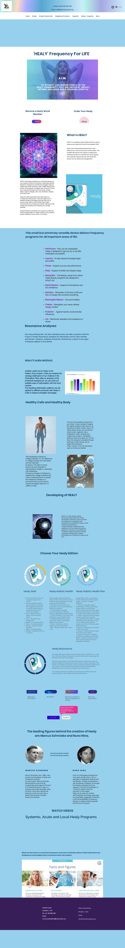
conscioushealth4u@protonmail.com (54, 919)
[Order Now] (32, 692)
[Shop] (84, 121)
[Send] (53, 717)
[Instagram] (112, 7)
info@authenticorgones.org (64, 9)
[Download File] (71, 692)
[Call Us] (66, 717)
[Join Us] (36, 121)
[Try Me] (92, 692)
